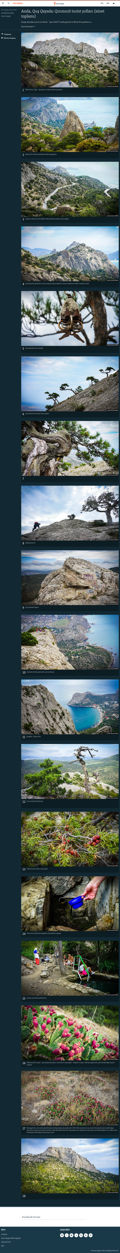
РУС (102, 3)
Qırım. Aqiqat (6, 16)
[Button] (6, 35)
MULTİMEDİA (18, 3)
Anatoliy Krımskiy (7, 13)
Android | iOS (6, 1242)
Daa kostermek (28, 26)
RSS (2, 1246)
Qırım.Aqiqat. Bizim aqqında (11, 1238)
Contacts (4, 1234)
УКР (107, 3)
